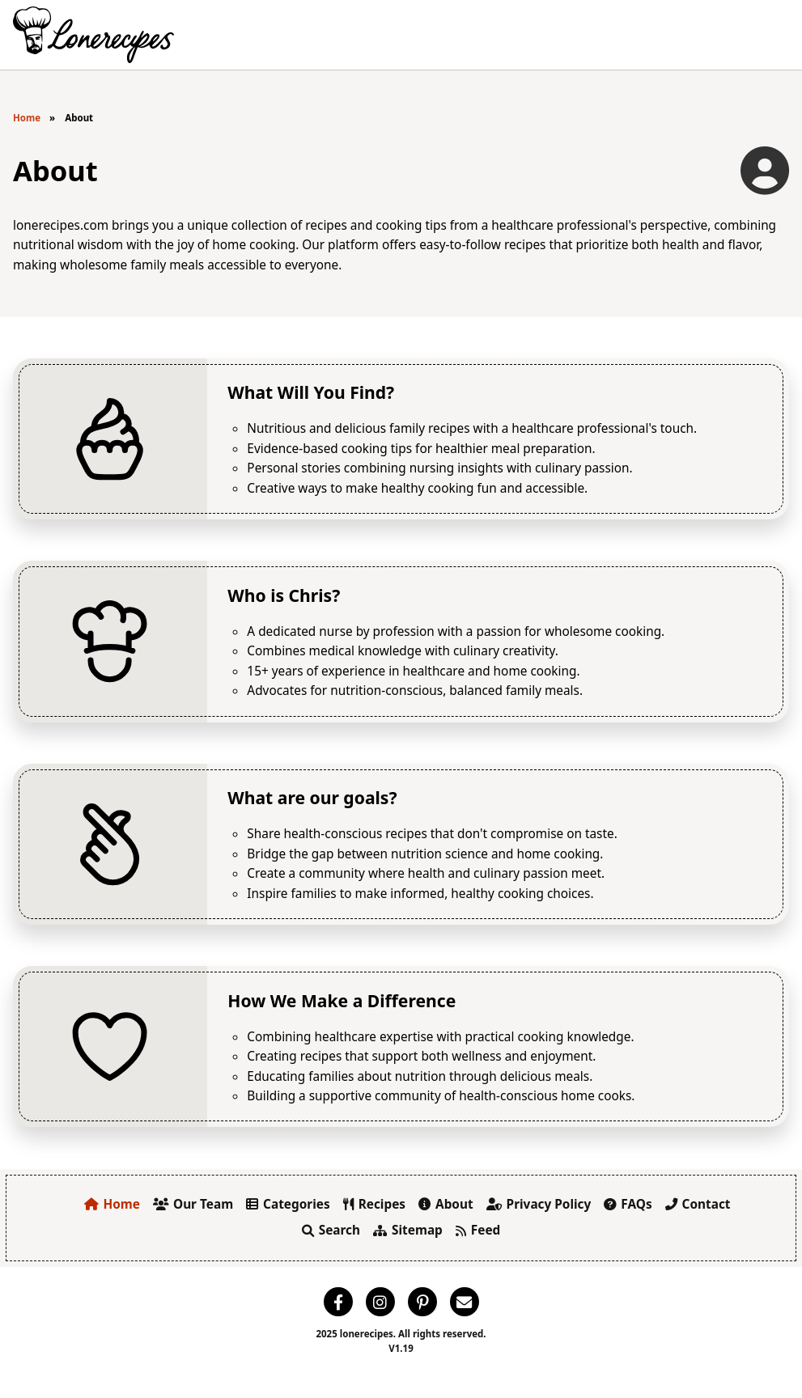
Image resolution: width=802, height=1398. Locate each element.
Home (26, 118)
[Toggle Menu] (771, 35)
